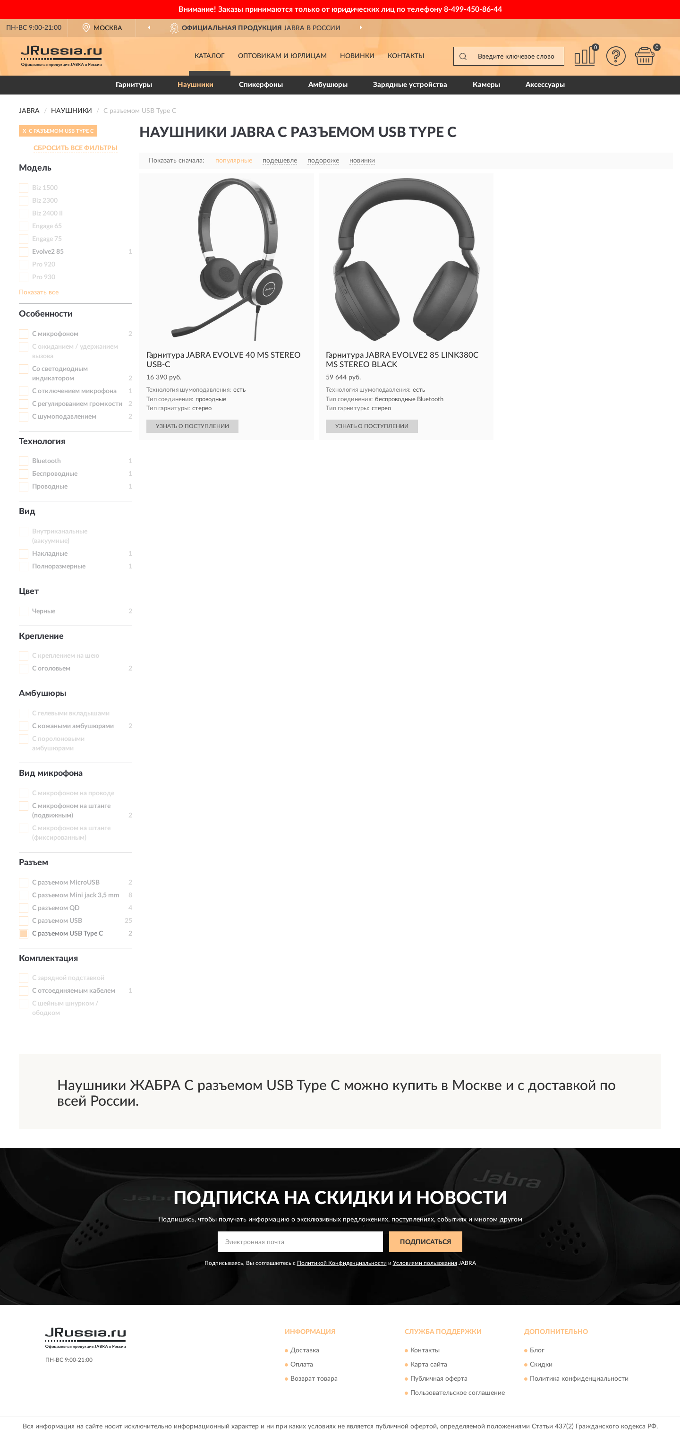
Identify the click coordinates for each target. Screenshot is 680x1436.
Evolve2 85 (48, 252)
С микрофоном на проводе (73, 793)
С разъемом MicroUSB (66, 882)
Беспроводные (54, 474)
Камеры (486, 84)
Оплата (301, 1364)
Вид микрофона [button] (51, 773)
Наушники (195, 84)
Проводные (50, 486)
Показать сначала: (176, 160)
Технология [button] (42, 442)
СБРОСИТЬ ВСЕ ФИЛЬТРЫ (76, 148)
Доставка (304, 1350)
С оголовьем (51, 668)
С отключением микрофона (74, 391)
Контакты (406, 56)
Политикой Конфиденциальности (342, 1263)
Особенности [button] (46, 314)
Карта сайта (428, 1364)
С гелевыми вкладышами (71, 713)
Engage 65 (47, 226)
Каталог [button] (210, 56)
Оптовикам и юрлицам (282, 56)
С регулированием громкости (77, 404)
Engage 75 (47, 239)
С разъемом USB (57, 921)
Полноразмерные (58, 566)
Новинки (357, 56)
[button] (616, 56)
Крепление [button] (41, 636)
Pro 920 (43, 264)
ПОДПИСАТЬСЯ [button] (425, 1242)
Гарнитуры (134, 84)
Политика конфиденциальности (579, 1379)
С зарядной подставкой (68, 978)
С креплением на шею (65, 656)
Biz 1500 (45, 188)
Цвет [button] (29, 591)
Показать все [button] (39, 292)
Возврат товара (314, 1379)
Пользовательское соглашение (457, 1393)
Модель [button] (35, 168)
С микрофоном (55, 334)
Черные (43, 611)
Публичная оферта (439, 1379)
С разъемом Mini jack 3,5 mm (75, 895)
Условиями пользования (425, 1263)
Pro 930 (43, 277)
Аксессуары (545, 84)
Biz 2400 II (47, 213)
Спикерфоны (261, 84)
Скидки (541, 1364)
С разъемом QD (56, 908)
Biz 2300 (45, 201)
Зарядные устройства (410, 84)
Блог (537, 1350)
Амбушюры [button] (43, 693)
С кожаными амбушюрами (73, 726)
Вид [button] (27, 511)
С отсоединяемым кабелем (73, 991)
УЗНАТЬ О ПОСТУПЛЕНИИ (192, 426)
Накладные (50, 553)
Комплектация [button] (48, 958)
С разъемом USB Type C (67, 933)
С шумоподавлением (64, 416)
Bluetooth (46, 461)
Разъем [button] (33, 863)
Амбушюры (328, 84)
